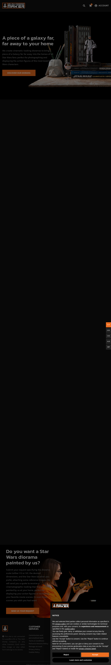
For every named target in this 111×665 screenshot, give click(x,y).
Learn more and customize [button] (80, 660)
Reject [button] (66, 655)
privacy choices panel (87, 649)
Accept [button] (95, 655)
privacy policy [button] (60, 624)
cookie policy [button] (70, 629)
